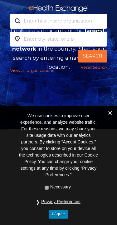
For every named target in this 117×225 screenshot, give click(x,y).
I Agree (58, 214)
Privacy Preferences (60, 201)
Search (92, 56)
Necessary (60, 187)
